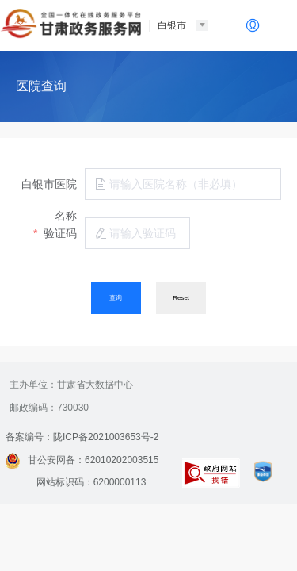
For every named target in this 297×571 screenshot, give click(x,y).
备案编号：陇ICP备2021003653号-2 (82, 437)
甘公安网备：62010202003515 (82, 460)
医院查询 (41, 86)
